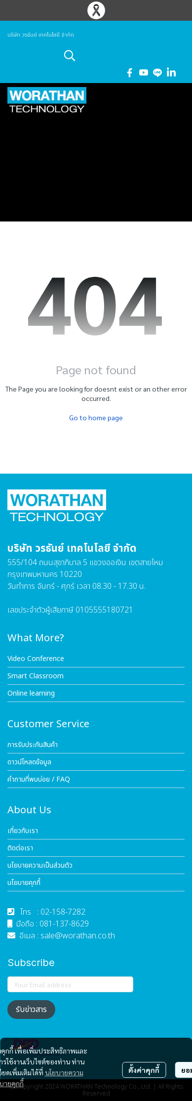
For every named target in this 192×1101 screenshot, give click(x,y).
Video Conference (35, 659)
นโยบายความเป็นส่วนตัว (40, 865)
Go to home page (96, 417)
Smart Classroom (35, 676)
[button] (123, 55)
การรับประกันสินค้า (32, 745)
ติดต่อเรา (20, 848)
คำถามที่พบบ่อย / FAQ (38, 779)
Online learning (31, 693)
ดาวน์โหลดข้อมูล (29, 762)
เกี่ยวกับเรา (22, 831)
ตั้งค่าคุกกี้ (143, 1069)
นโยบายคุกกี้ (23, 883)
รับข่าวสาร (31, 1009)
